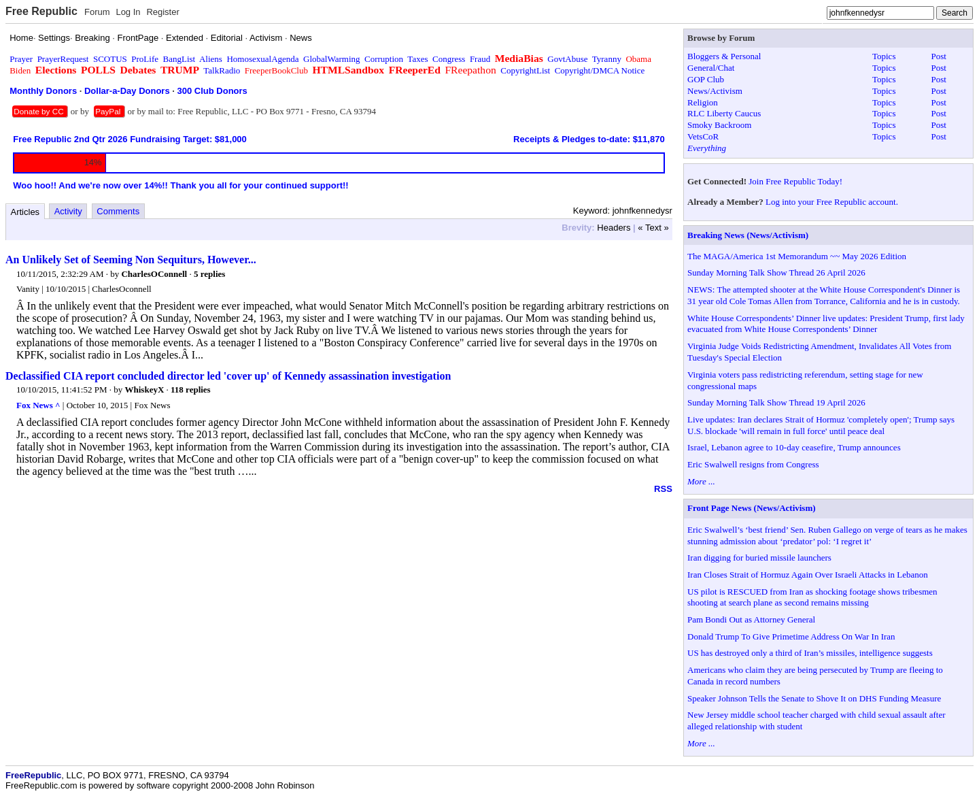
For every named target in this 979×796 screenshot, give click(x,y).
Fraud (480, 59)
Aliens (210, 59)
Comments (118, 211)
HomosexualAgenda (262, 59)
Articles (25, 212)
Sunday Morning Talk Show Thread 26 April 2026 (776, 272)
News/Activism (714, 91)
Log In (128, 12)
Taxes (417, 59)
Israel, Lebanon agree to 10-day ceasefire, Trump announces (794, 447)
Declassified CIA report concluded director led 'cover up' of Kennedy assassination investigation (228, 376)
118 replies (191, 389)
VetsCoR (703, 136)
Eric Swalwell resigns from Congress (753, 464)
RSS (663, 489)
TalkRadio (221, 70)
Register (162, 12)
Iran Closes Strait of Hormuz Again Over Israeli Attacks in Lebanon (807, 574)
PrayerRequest (63, 59)
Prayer (21, 59)
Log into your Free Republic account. (832, 202)
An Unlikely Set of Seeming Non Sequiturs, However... (130, 259)
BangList (179, 59)
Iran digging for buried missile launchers (759, 557)
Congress (448, 59)
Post (938, 56)
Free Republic (41, 11)
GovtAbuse (567, 59)
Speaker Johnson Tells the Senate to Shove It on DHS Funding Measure (814, 698)
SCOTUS (110, 59)
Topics (883, 56)
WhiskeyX (145, 389)
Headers (613, 227)
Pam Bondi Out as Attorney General (751, 619)
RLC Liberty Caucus (724, 113)
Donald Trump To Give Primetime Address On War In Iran (791, 636)
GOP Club (705, 79)
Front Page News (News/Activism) (751, 508)
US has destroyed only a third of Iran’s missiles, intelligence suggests (810, 653)
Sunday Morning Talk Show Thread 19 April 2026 (776, 402)
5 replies (209, 274)
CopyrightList (525, 70)
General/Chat (710, 68)
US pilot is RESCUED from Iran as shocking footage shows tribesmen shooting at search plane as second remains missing (812, 597)
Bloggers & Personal (724, 56)
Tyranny (606, 59)
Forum (97, 12)
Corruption (383, 59)
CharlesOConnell (154, 274)
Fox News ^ (38, 405)
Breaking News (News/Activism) (747, 235)
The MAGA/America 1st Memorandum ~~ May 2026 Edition (796, 256)
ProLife (144, 59)
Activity (68, 211)
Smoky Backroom (719, 125)
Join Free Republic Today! (795, 181)
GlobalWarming (331, 59)
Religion (702, 102)
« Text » (653, 227)
